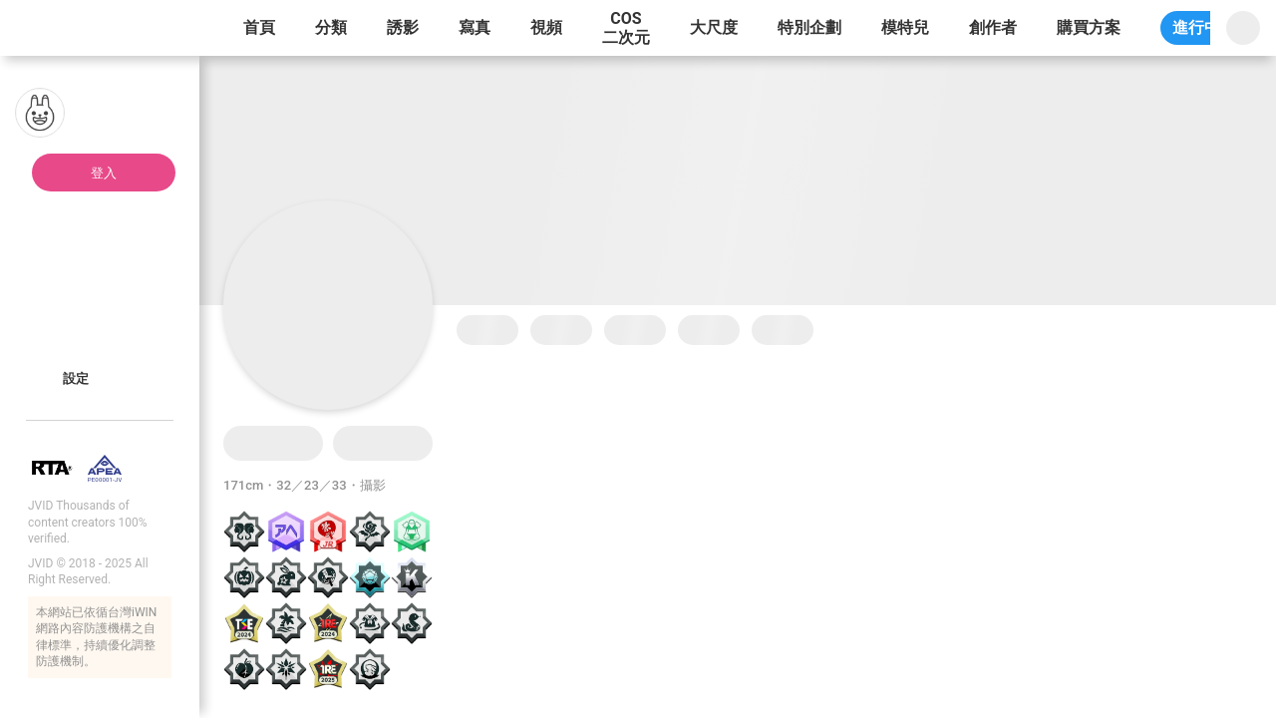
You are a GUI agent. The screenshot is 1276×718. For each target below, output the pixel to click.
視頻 (546, 27)
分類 (331, 27)
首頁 (259, 27)
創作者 (993, 27)
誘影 (403, 27)
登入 (104, 173)
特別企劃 (809, 27)
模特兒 (905, 27)
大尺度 (714, 27)
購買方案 (1088, 27)
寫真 (474, 27)
